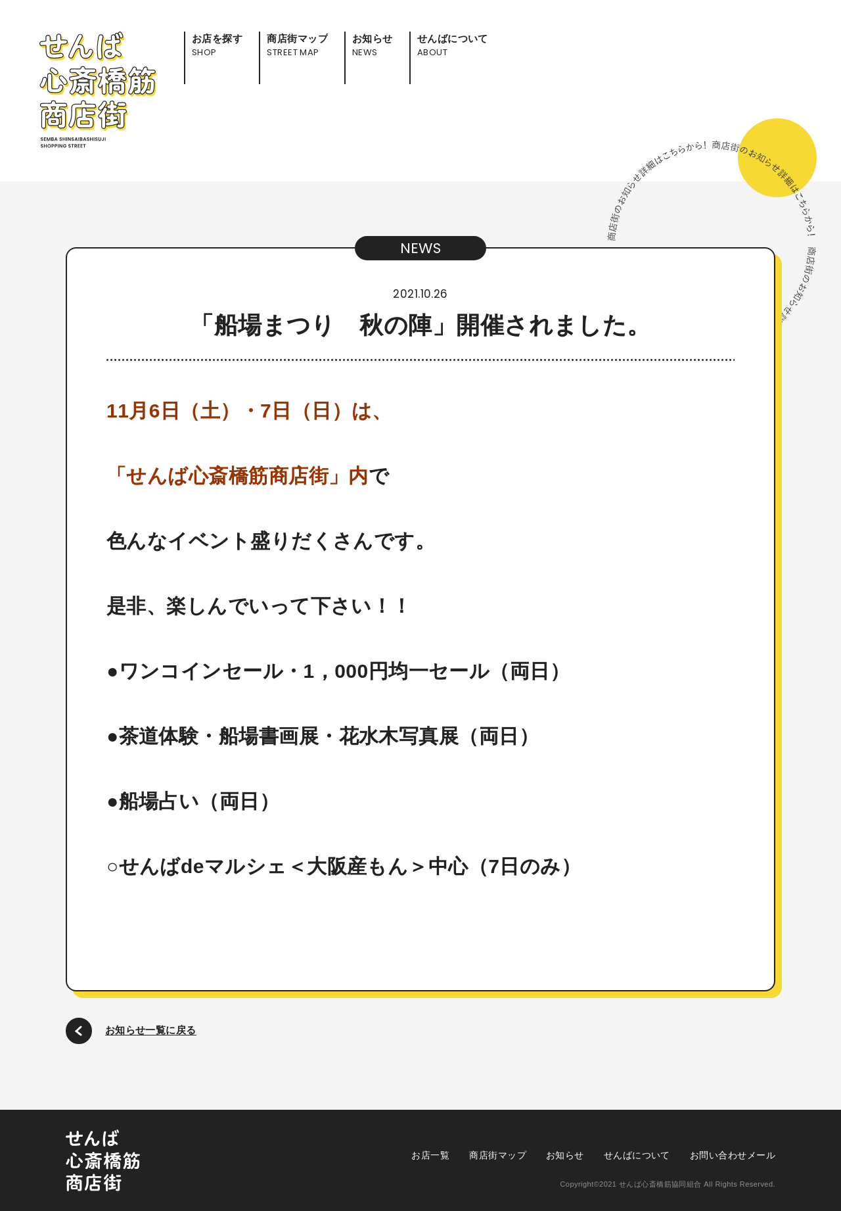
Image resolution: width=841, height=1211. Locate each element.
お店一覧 (430, 1155)
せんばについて (637, 1155)
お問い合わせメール (732, 1155)
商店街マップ (497, 1155)
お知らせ (565, 1155)
